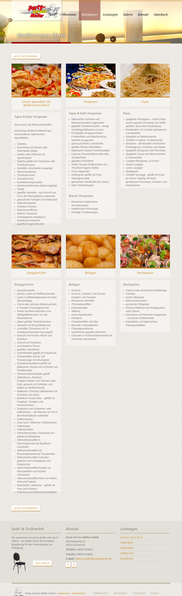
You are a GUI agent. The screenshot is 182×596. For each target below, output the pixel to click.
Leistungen (113, 14)
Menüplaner (93, 14)
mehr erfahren (39, 552)
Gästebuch (164, 14)
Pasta (147, 104)
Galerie (131, 14)
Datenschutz (76, 582)
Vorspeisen (91, 104)
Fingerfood (127, 532)
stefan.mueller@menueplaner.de (92, 548)
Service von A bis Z (132, 526)
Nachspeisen (147, 269)
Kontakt (146, 14)
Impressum (61, 582)
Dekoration (127, 537)
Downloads (127, 548)
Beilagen (90, 269)
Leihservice (128, 542)
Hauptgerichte (34, 269)
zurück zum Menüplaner (22, 57)
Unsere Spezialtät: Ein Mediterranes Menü (34, 105)
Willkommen (70, 14)
